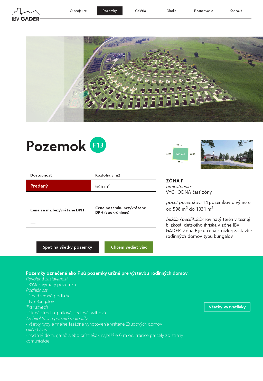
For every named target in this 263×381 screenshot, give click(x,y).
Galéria (140, 11)
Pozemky (110, 11)
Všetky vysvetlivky (227, 306)
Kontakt (236, 11)
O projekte (78, 11)
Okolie (171, 11)
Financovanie (203, 11)
